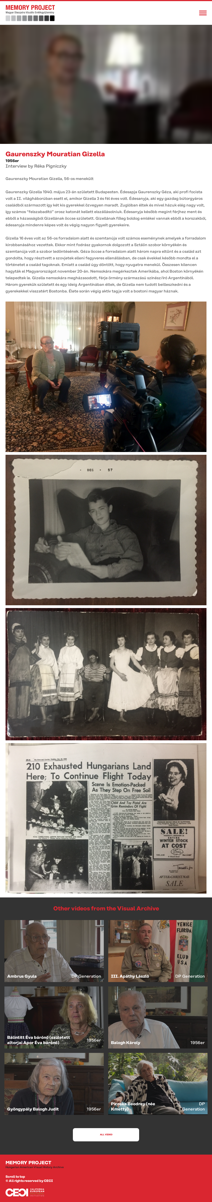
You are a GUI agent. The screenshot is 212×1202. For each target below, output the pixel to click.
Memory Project (106, 1164)
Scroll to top (15, 1177)
